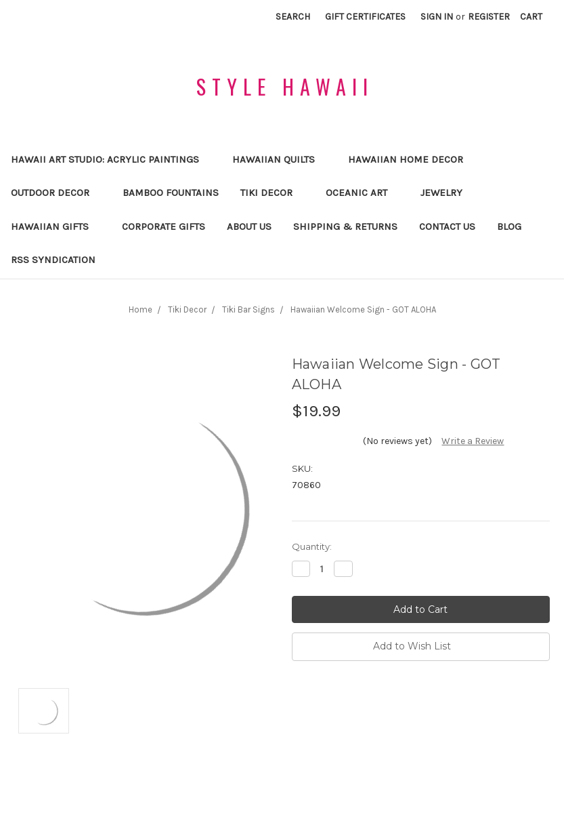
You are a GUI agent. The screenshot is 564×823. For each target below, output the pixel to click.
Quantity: (312, 546)
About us (249, 226)
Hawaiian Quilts (279, 159)
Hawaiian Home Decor (411, 159)
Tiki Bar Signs (248, 309)
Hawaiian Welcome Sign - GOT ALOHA (363, 309)
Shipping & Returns (345, 226)
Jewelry (441, 192)
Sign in (436, 16)
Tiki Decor (272, 192)
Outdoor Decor (56, 192)
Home (140, 309)
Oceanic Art (362, 192)
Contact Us (447, 226)
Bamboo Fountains (171, 192)
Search (293, 16)
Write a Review (472, 441)
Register (489, 16)
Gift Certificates (365, 16)
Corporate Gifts (163, 226)
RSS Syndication (53, 260)
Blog (509, 226)
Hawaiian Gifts (55, 226)
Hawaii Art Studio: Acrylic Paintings (111, 159)
